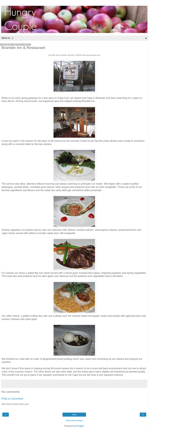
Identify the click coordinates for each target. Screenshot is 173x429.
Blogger (80, 426)
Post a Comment (12, 398)
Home (74, 415)
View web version (74, 420)
